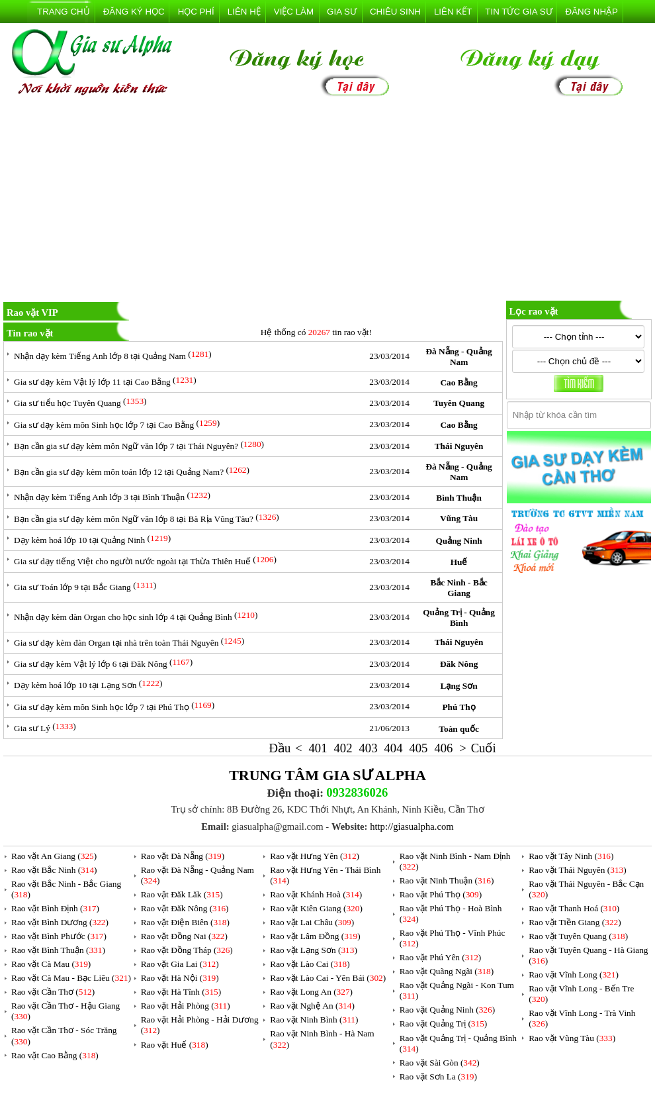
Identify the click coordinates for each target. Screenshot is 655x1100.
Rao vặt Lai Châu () (312, 922)
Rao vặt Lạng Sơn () (313, 950)
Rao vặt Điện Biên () (185, 922)
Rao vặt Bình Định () (55, 908)
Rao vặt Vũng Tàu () (572, 1038)
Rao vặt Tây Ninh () (571, 856)
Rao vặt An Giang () (54, 856)
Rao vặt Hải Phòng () (185, 1006)
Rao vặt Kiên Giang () (316, 908)
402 (343, 748)
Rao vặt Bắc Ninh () (54, 870)
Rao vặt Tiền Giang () (575, 922)
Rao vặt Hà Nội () (180, 978)
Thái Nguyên (459, 446)
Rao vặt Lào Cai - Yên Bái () (328, 978)
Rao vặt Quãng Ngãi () (447, 971)
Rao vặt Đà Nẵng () (183, 856)
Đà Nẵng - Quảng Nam (458, 356)
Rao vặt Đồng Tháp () (187, 950)
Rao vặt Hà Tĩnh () (181, 992)
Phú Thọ (458, 707)
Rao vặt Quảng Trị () (444, 1023)
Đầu (280, 748)
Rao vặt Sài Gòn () (440, 1063)
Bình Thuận (459, 498)
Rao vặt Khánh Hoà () (316, 894)
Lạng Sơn (459, 686)
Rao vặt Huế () (174, 1045)
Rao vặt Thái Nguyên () (577, 870)
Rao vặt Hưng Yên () (314, 856)
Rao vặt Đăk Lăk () (182, 894)
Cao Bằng (458, 382)
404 (393, 748)
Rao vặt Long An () (311, 992)
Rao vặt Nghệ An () (312, 1006)
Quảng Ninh (458, 541)
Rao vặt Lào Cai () (309, 964)
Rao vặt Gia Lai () (180, 964)
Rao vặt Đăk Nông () (185, 908)
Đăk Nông (459, 664)
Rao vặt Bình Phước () (59, 936)
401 (318, 748)
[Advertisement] (327, 201)
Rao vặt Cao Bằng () (55, 1055)
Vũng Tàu (459, 518)
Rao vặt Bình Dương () (60, 922)
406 (443, 748)
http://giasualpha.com (412, 826)
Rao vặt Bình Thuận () (58, 950)
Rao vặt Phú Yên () (441, 957)
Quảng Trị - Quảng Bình (459, 617)
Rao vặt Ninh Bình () (314, 1020)
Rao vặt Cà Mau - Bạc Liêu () (71, 978)
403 (368, 748)
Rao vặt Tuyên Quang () (578, 936)
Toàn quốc (458, 729)
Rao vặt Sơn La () (438, 1076)
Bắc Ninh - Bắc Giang (458, 587)
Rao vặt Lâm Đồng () (315, 936)
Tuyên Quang (458, 403)
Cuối (483, 748)
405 (418, 748)
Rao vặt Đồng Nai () (184, 936)
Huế (459, 562)
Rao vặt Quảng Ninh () (447, 1010)
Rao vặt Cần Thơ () (53, 992)
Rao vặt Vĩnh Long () (574, 974)
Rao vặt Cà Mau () (51, 964)
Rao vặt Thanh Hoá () (574, 908)
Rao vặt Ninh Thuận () (447, 880)
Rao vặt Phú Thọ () (441, 894)
